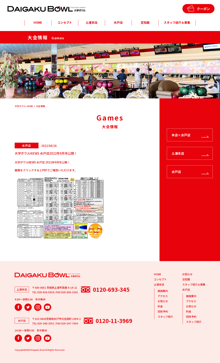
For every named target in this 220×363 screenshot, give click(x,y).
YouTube (47, 307)
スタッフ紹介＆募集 (177, 22)
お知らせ (163, 301)
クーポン (203, 8)
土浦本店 (91, 22)
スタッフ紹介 (165, 316)
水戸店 (118, 22)
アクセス (163, 296)
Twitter (28, 307)
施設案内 (163, 291)
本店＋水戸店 (181, 135)
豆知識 (145, 22)
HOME (38, 22)
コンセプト (64, 22)
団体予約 (163, 311)
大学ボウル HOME (24, 106)
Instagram (37, 307)
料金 (160, 306)
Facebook (18, 307)
